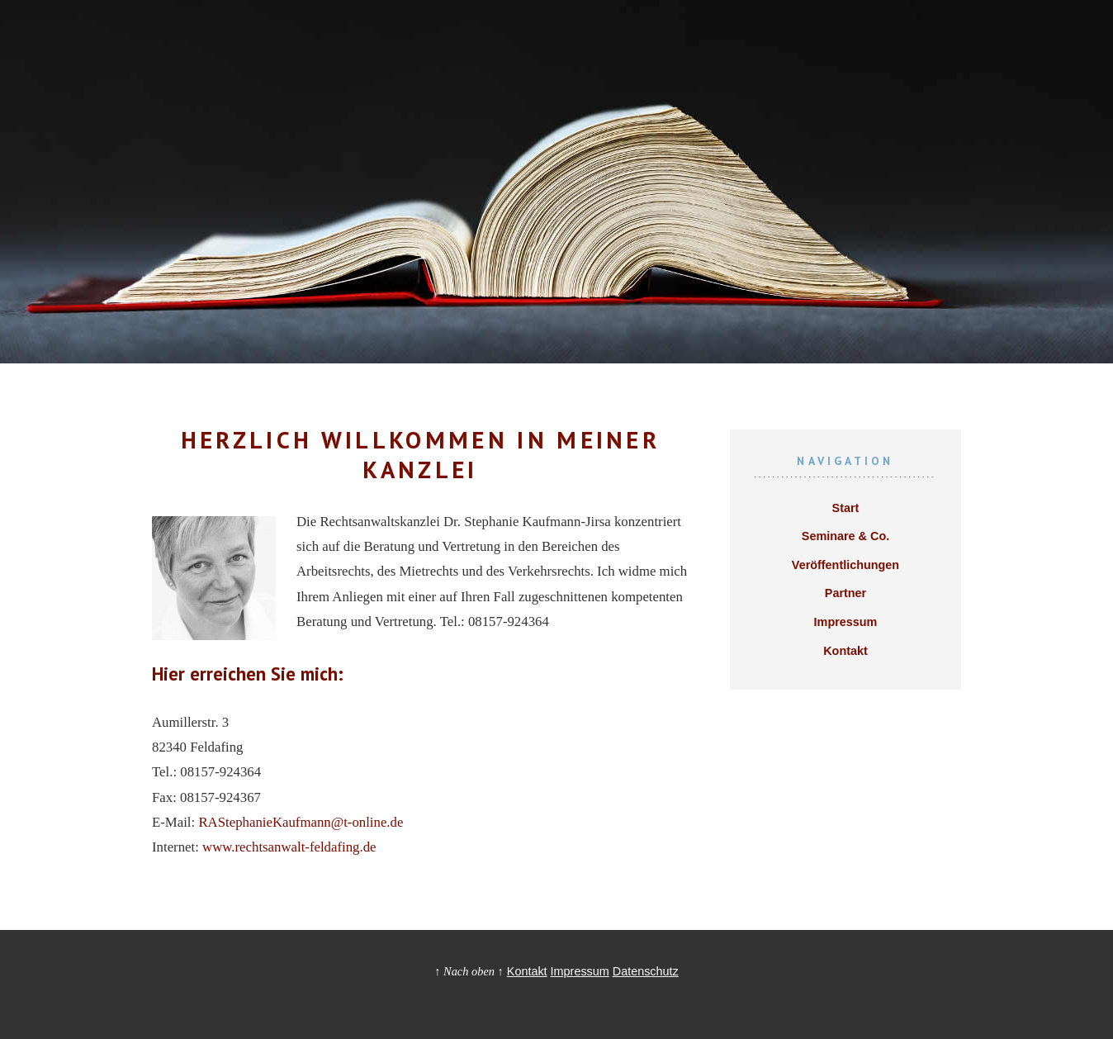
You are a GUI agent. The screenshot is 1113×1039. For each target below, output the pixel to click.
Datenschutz (646, 971)
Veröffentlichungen (845, 565)
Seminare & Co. (845, 536)
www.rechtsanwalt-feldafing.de (289, 847)
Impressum (846, 622)
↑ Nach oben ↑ (469, 971)
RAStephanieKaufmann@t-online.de (300, 822)
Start (846, 508)
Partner (845, 593)
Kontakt (845, 650)
